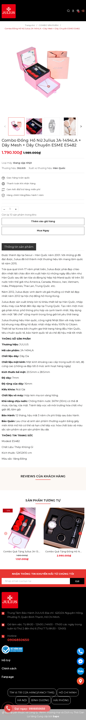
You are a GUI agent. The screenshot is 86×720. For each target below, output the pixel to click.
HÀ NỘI (22, 700)
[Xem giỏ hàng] (78, 10)
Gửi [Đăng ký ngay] (77, 581)
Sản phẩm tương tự (42, 500)
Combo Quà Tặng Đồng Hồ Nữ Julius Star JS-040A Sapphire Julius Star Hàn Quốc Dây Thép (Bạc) (64, 551)
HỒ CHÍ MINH (68, 692)
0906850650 (18, 640)
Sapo (56, 716)
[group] (43, 73)
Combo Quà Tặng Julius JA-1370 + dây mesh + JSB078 (22, 551)
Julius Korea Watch (14, 682)
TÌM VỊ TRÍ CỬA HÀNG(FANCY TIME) (32, 692)
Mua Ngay (43, 230)
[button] (81, 126)
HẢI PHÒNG (61, 700)
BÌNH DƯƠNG (40, 700)
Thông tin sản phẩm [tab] (18, 246)
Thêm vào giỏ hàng (43, 221)
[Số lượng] (10, 209)
